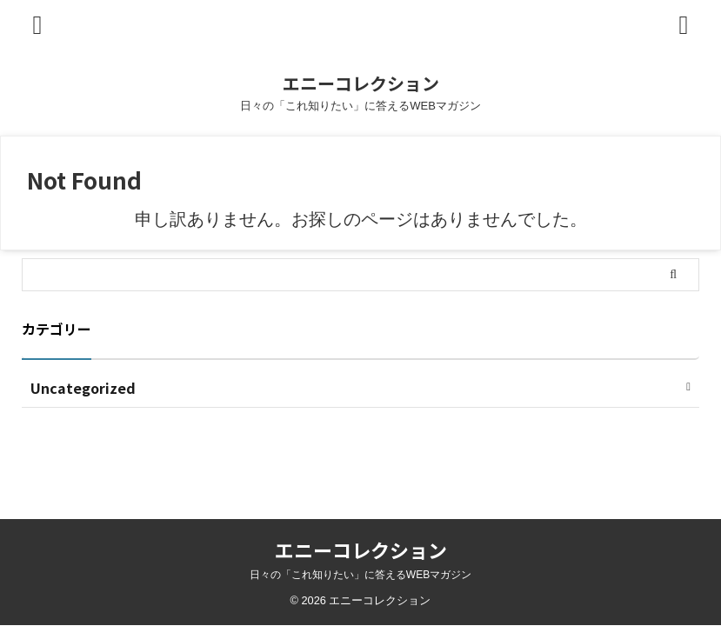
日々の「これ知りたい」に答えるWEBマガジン (360, 575)
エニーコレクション (361, 83)
